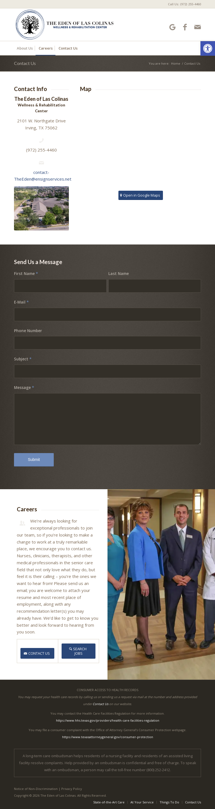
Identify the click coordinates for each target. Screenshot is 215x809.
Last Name (118, 273)
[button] (207, 48)
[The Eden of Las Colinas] (65, 24)
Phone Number (28, 330)
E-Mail (21, 302)
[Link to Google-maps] (172, 27)
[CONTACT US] (37, 653)
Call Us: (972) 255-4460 (184, 4)
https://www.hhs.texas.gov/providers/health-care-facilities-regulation (107, 720)
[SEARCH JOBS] (79, 651)
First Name (26, 273)
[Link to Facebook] (185, 27)
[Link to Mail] (197, 27)
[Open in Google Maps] (140, 195)
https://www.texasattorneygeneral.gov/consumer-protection (107, 737)
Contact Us (25, 63)
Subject (23, 359)
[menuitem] (183, 4)
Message (24, 387)
